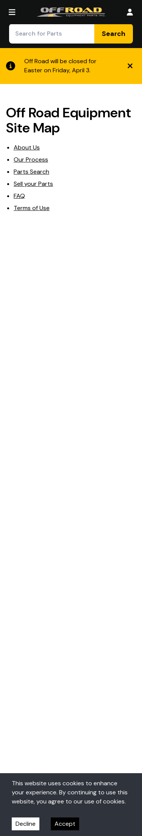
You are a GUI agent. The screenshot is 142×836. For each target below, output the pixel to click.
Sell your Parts (33, 184)
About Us (27, 147)
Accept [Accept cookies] (65, 824)
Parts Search (31, 172)
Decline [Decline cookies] (26, 824)
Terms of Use (32, 208)
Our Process (31, 159)
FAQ (19, 196)
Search (113, 33)
